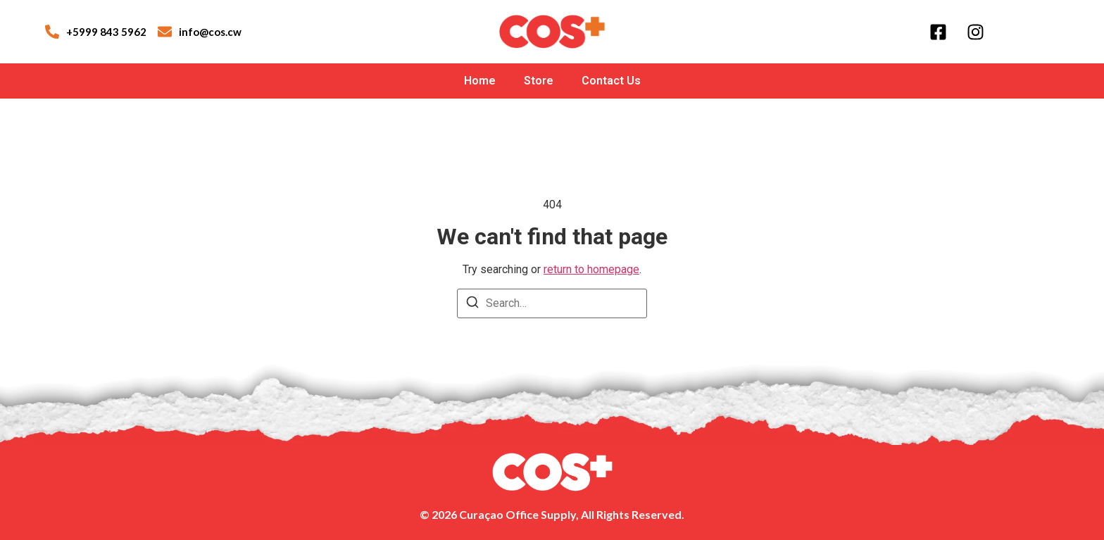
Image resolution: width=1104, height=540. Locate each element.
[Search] (472, 304)
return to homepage (591, 269)
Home (480, 80)
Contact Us (611, 80)
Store (538, 80)
